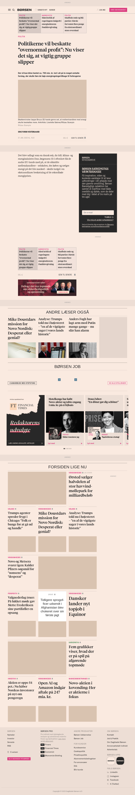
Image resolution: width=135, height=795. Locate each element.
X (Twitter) (113, 784)
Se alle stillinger (117, 383)
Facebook (113, 780)
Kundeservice (80, 747)
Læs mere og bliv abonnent (53, 740)
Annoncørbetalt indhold (117, 746)
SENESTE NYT (40, 9)
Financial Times (50, 748)
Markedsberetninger (78, 679)
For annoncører (80, 762)
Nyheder (11, 735)
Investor (12, 679)
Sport (50, 594)
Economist (47, 752)
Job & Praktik (112, 738)
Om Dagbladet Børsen (116, 742)
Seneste (10, 742)
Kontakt (110, 735)
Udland (11, 509)
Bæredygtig (74, 642)
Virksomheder (75, 473)
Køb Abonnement (118, 10)
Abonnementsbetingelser (85, 758)
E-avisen (14, 752)
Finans (46, 744)
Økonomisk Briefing (51, 755)
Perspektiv (12, 593)
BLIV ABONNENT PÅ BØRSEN (19, 759)
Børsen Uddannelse (82, 735)
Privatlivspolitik (80, 755)
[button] (101, 9)
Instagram (113, 776)
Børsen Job (78, 738)
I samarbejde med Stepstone (22, 383)
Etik (75, 766)
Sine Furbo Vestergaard (28, 132)
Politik (21, 37)
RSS (9, 746)
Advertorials (112, 749)
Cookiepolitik (79, 751)
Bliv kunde (78, 769)
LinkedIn (112, 772)
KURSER (52, 10)
